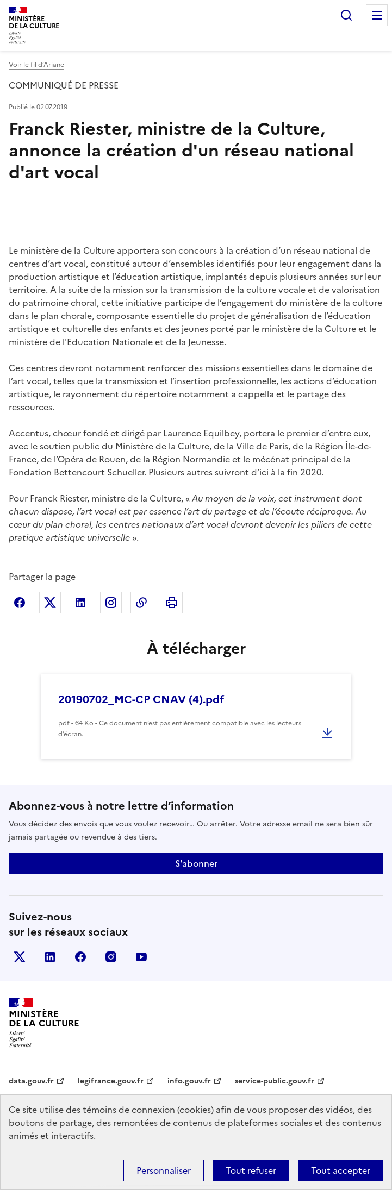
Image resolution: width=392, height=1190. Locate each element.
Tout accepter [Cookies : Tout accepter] (340, 1170)
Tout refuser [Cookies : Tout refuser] (251, 1170)
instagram (111, 957)
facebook (80, 957)
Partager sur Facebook (19, 602)
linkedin (50, 957)
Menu (377, 15)
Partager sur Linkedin (80, 602)
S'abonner (196, 863)
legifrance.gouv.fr (111, 1081)
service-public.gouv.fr (274, 1081)
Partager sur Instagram (111, 602)
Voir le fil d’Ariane (36, 65)
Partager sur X (50, 602)
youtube (141, 957)
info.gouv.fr (189, 1081)
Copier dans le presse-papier (141, 602)
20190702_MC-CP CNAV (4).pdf (141, 699)
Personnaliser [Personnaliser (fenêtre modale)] (163, 1170)
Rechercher (346, 15)
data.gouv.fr (31, 1081)
